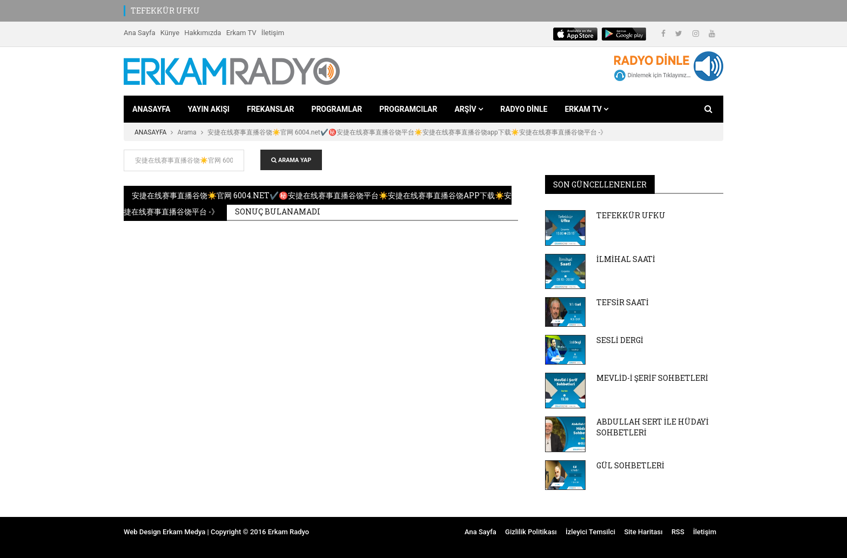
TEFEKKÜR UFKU (165, 10)
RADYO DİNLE (523, 109)
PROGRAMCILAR (408, 109)
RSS (677, 532)
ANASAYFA (151, 109)
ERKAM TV (586, 109)
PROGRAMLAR (336, 109)
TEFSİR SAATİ (622, 302)
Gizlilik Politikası (531, 532)
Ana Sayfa (139, 33)
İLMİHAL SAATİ (625, 259)
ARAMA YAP (291, 160)
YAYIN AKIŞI (208, 109)
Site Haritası (643, 532)
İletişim (272, 33)
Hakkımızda (202, 33)
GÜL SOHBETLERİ (630, 465)
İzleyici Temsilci (590, 532)
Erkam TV (241, 33)
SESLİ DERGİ (619, 340)
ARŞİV (468, 109)
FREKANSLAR (270, 109)
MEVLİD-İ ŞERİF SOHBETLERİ (652, 378)
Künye (169, 33)
